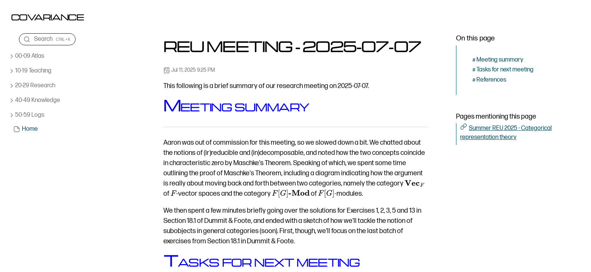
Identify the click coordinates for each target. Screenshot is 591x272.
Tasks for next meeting (505, 69)
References (491, 79)
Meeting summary (499, 59)
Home (30, 129)
